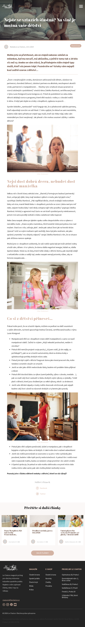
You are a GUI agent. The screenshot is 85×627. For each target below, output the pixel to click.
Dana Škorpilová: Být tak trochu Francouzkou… (13, 533)
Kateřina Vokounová (70, 542)
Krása (31, 589)
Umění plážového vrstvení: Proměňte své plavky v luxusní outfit (70, 533)
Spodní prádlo (34, 578)
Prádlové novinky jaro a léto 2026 (42, 532)
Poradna (48, 586)
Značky (48, 582)
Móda (31, 586)
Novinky (48, 578)
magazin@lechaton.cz (11, 600)
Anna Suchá (12, 542)
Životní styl (75, 46)
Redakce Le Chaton (17, 47)
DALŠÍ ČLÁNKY (42, 553)
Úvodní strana (34, 575)
